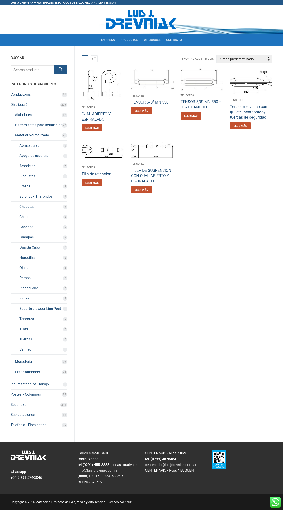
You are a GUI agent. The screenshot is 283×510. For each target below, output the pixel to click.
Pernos (25, 278)
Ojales (24, 268)
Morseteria (23, 361)
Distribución (20, 104)
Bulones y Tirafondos (36, 196)
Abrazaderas (29, 145)
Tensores (88, 107)
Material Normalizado (32, 135)
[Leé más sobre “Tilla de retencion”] (92, 182)
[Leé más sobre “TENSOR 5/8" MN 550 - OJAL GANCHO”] (191, 116)
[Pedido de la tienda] (244, 59)
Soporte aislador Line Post (40, 309)
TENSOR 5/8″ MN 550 (150, 102)
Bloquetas (27, 176)
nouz (128, 502)
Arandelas (27, 166)
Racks (24, 298)
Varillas (25, 349)
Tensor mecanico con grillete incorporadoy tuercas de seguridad (248, 112)
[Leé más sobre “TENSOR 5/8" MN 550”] (141, 110)
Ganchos (26, 227)
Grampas (26, 237)
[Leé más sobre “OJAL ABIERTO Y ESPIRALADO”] (92, 127)
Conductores (21, 94)
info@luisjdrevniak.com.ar (98, 470)
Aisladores (23, 115)
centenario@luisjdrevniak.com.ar (171, 465)
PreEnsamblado (27, 372)
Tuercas (25, 339)
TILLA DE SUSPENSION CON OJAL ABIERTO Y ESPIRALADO (151, 175)
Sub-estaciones (23, 415)
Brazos (24, 186)
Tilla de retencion (96, 174)
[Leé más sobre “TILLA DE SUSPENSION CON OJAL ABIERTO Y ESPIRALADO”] (141, 189)
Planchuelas (29, 288)
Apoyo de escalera (33, 156)
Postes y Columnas (26, 394)
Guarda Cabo (29, 247)
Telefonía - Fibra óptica (28, 425)
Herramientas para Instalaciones (40, 125)
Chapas (25, 217)
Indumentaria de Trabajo (30, 384)
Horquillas (27, 257)
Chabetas (26, 207)
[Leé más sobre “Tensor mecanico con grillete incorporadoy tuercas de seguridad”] (240, 125)
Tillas (23, 329)
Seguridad (19, 404)
